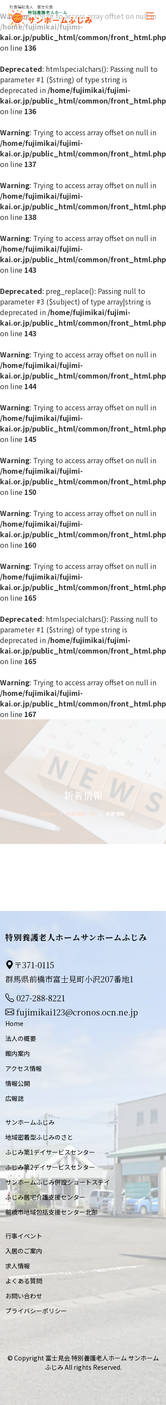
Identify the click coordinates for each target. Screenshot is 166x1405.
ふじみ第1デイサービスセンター (50, 1152)
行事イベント (23, 1236)
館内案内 (17, 1053)
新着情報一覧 (80, 813)
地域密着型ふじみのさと (39, 1137)
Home (48, 813)
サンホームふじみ (30, 1122)
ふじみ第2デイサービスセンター (50, 1167)
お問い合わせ (23, 1296)
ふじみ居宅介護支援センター (45, 1197)
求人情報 (17, 1266)
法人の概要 (20, 1038)
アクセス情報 (23, 1068)
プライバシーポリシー (36, 1311)
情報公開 (17, 1083)
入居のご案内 (23, 1251)
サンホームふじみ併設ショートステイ (57, 1182)
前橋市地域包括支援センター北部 (51, 1212)
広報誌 (14, 1098)
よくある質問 (23, 1281)
